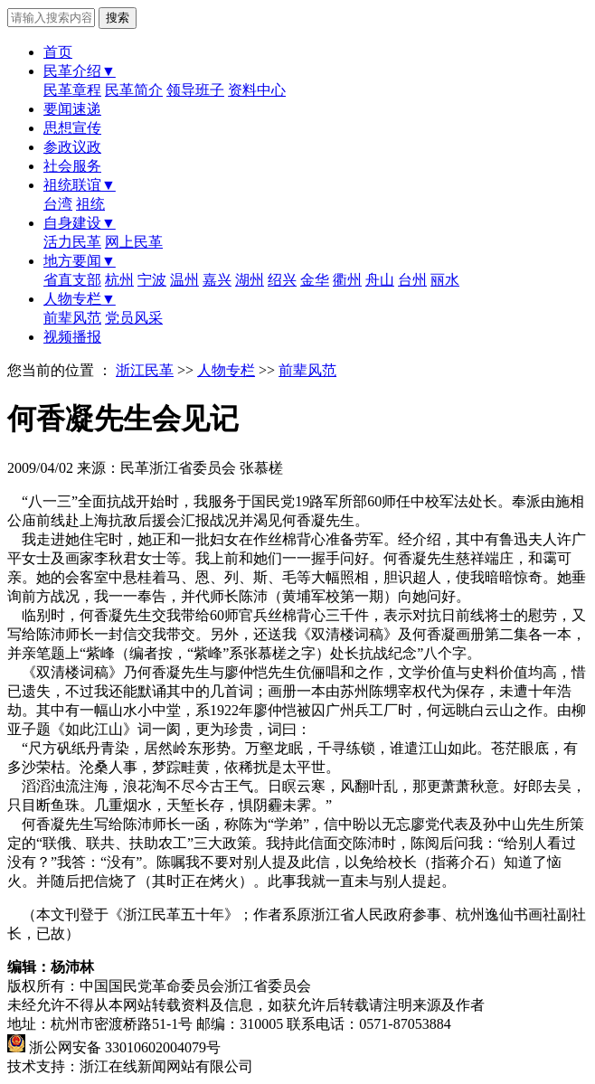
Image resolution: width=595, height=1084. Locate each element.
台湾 (57, 204)
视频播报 (72, 336)
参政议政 (72, 147)
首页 (57, 52)
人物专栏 (79, 298)
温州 (184, 279)
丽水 (444, 279)
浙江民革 (145, 370)
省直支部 (72, 279)
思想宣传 (72, 128)
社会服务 (72, 166)
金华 (314, 279)
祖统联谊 (79, 185)
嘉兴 (217, 279)
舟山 (379, 279)
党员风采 (134, 317)
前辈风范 (72, 317)
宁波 (151, 279)
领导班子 (195, 90)
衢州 (347, 279)
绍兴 (282, 279)
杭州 (119, 279)
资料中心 (257, 90)
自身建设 (79, 223)
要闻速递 (72, 109)
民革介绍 (79, 71)
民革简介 (134, 90)
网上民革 (134, 242)
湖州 (249, 279)
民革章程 (72, 90)
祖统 (90, 204)
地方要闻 (79, 261)
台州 (412, 279)
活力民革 (72, 242)
